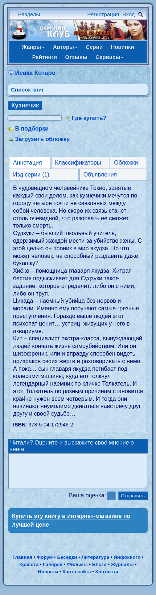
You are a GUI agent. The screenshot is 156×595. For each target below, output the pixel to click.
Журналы (122, 571)
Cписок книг (27, 89)
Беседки (67, 563)
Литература (95, 563)
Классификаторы (78, 163)
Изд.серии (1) (31, 174)
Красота (28, 571)
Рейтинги (44, 57)
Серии (94, 47)
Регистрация (103, 14)
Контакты (106, 578)
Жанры (33, 47)
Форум (45, 563)
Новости (48, 578)
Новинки (122, 47)
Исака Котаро (35, 72)
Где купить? (89, 118)
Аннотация (27, 163)
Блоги (99, 571)
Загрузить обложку (42, 139)
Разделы (29, 14)
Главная (22, 563)
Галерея (52, 571)
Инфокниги (127, 563)
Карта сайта (76, 578)
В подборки (32, 129)
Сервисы (109, 57)
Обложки (126, 163)
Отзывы (76, 57)
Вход (129, 14)
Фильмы (77, 571)
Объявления (100, 174)
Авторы (65, 47)
